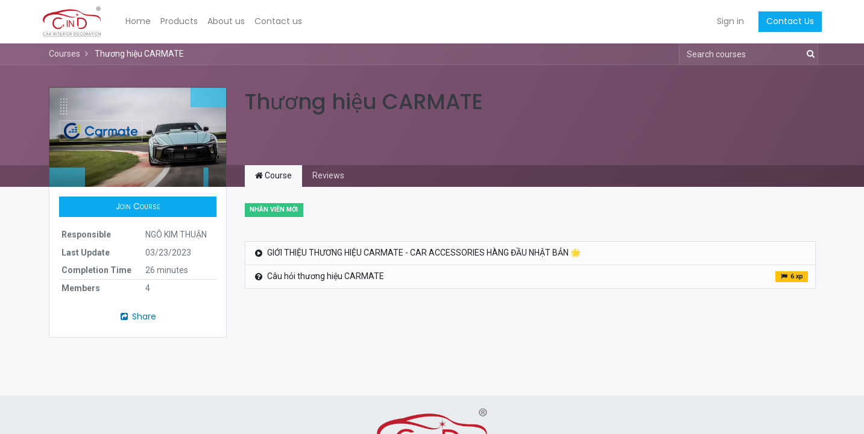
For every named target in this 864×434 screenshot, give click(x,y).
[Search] (808, 54)
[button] (138, 207)
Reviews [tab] (328, 175)
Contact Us (784, 21)
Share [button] (137, 316)
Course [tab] (273, 175)
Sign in (724, 21)
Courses (64, 53)
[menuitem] (144, 22)
